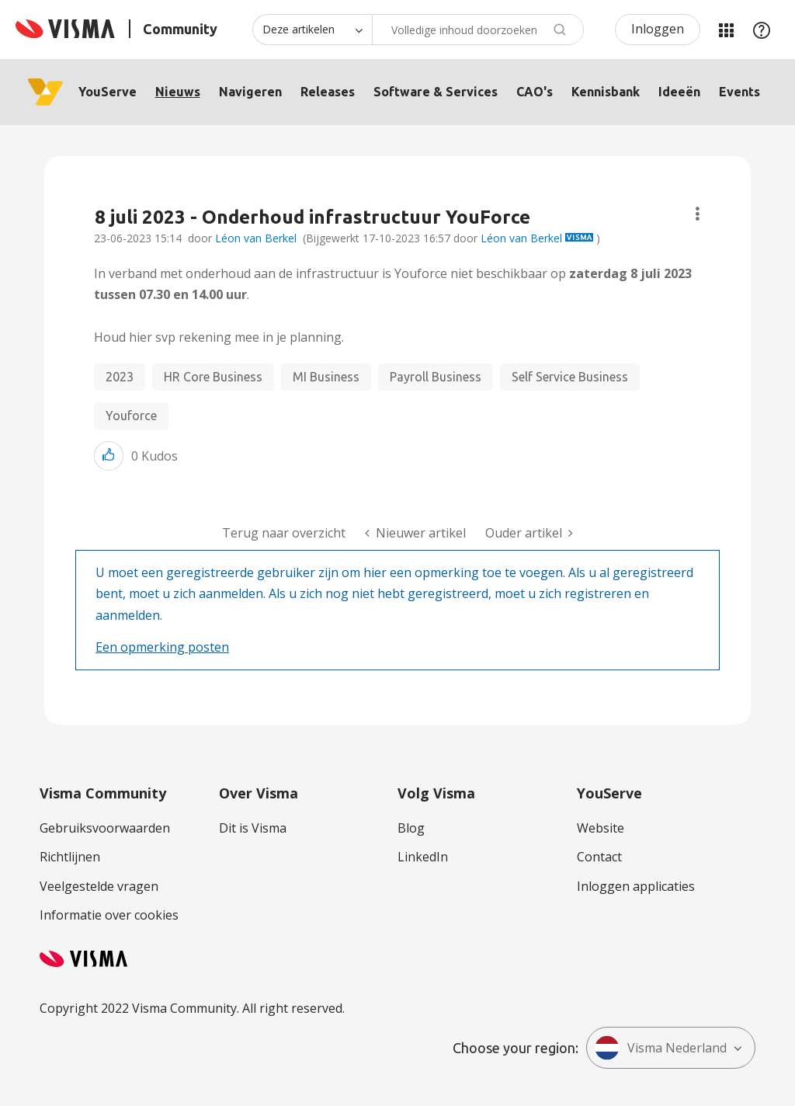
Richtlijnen (70, 856)
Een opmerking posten (162, 647)
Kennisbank (605, 92)
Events (739, 92)
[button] (108, 455)
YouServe (107, 92)
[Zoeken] (478, 29)
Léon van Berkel (256, 238)
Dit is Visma (252, 827)
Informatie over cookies (109, 914)
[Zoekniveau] (312, 29)
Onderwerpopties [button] (697, 214)
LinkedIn (423, 856)
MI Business (326, 377)
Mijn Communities (726, 29)
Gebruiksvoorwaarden (105, 827)
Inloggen (657, 28)
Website (600, 827)
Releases (327, 92)
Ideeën (679, 92)
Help (761, 29)
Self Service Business (570, 377)
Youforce (131, 416)
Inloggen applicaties (636, 886)
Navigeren (250, 92)
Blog (411, 827)
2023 (120, 377)
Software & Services (435, 92)
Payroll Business (435, 377)
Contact (599, 856)
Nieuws (177, 92)
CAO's (534, 92)
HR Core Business (213, 377)
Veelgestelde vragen (99, 886)
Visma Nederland (661, 1047)
